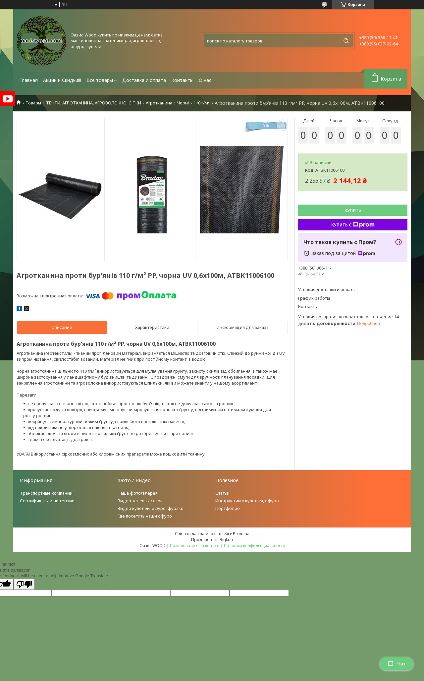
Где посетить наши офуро (145, 516)
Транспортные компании (46, 493)
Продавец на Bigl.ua (212, 539)
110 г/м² (201, 103)
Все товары (99, 80)
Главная (28, 80)
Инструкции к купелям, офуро (247, 501)
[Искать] (346, 40)
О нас (205, 80)
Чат (396, 664)
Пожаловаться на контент (195, 545)
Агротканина (159, 103)
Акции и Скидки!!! (62, 80)
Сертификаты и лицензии (47, 501)
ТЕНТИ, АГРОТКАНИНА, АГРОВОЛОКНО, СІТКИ (93, 103)
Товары (33, 103)
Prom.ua (241, 533)
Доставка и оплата (144, 80)
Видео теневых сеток (140, 501)
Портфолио (227, 508)
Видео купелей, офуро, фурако (151, 508)
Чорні (183, 103)
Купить (352, 210)
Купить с (353, 225)
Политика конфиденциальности (254, 545)
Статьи (222, 493)
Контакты (182, 80)
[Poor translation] (24, 584)
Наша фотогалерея (138, 493)
